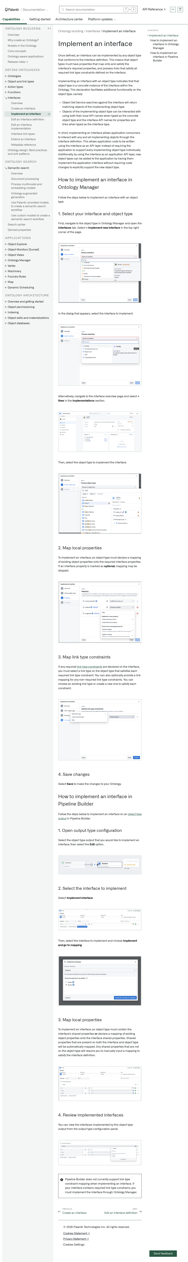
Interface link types (23, 134)
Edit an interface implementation (21, 127)
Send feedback (163, 1253)
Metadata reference (23, 145)
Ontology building (70, 31)
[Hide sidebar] (49, 28)
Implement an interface (26, 114)
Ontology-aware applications (26, 56)
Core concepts (17, 51)
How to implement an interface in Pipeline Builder (164, 57)
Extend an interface (23, 139)
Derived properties (19, 230)
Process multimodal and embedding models (26, 186)
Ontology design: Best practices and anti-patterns (27, 152)
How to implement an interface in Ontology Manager (164, 44)
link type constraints (89, 667)
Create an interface (23, 108)
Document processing (25, 179)
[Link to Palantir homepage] (12, 9)
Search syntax (16, 224)
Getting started (39, 19)
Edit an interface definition (27, 119)
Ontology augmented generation (24, 195)
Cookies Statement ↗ (76, 1233)
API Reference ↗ (154, 9)
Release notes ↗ (18, 62)
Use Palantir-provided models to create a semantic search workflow (30, 206)
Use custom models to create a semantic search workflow (30, 217)
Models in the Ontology (22, 45)
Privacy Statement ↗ (76, 1239)
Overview (13, 35)
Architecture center (69, 19)
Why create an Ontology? (23, 40)
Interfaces (93, 31)
